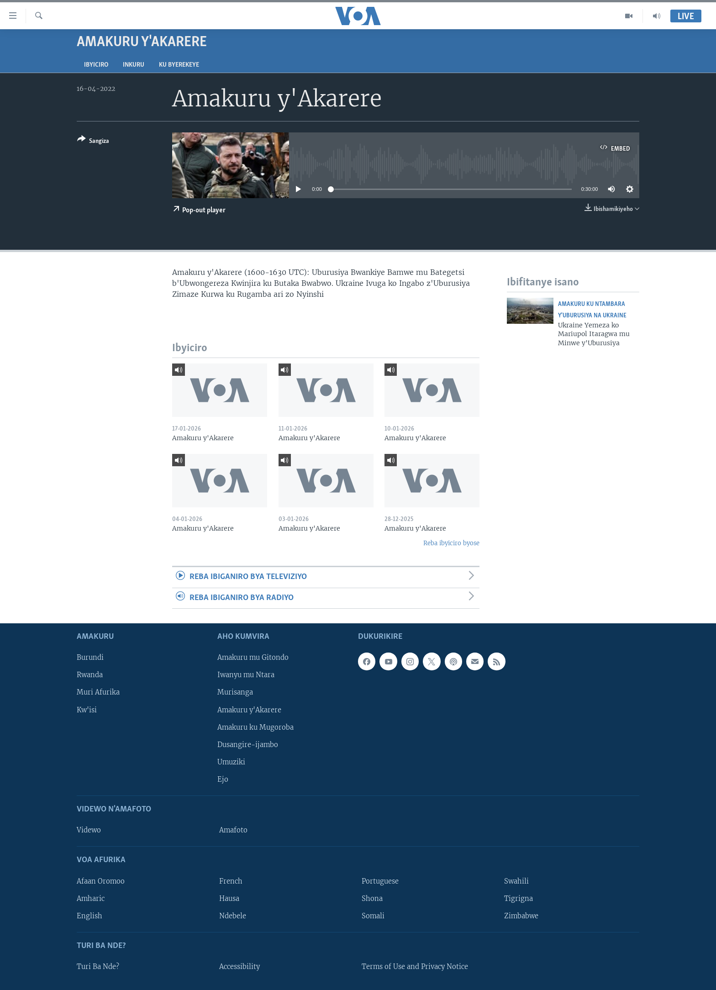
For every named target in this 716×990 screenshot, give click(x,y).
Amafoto (233, 830)
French (230, 881)
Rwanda (90, 675)
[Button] (93, 141)
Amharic (91, 899)
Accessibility (239, 967)
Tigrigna (518, 899)
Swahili (516, 881)
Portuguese (380, 881)
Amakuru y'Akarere (249, 710)
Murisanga (235, 692)
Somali (373, 916)
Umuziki (231, 762)
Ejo (222, 779)
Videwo (89, 830)
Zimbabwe (521, 916)
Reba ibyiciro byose (451, 543)
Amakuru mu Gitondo (253, 657)
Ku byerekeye (179, 65)
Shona (372, 899)
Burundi (90, 657)
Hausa (229, 899)
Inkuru (133, 65)
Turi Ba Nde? (98, 967)
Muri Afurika (98, 692)
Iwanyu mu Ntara (245, 675)
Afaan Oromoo (101, 881)
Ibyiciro (96, 65)
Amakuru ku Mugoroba (255, 727)
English (89, 916)
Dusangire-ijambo (247, 745)
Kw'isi (87, 710)
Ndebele (232, 916)
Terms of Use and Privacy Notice (415, 967)
